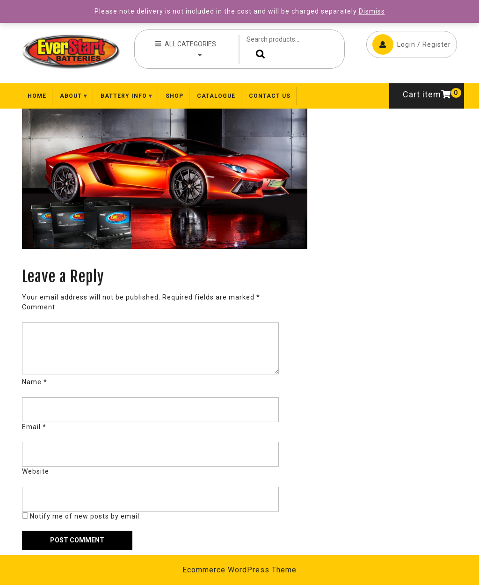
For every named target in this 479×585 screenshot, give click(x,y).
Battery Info (124, 96)
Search (258, 54)
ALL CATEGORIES (185, 48)
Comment (38, 307)
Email (34, 427)
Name (34, 382)
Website (35, 471)
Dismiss (372, 11)
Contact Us (269, 96)
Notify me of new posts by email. (85, 516)
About (71, 96)
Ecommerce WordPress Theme (239, 569)
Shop (174, 96)
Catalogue (216, 96)
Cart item (427, 94)
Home (37, 96)
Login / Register (411, 44)
